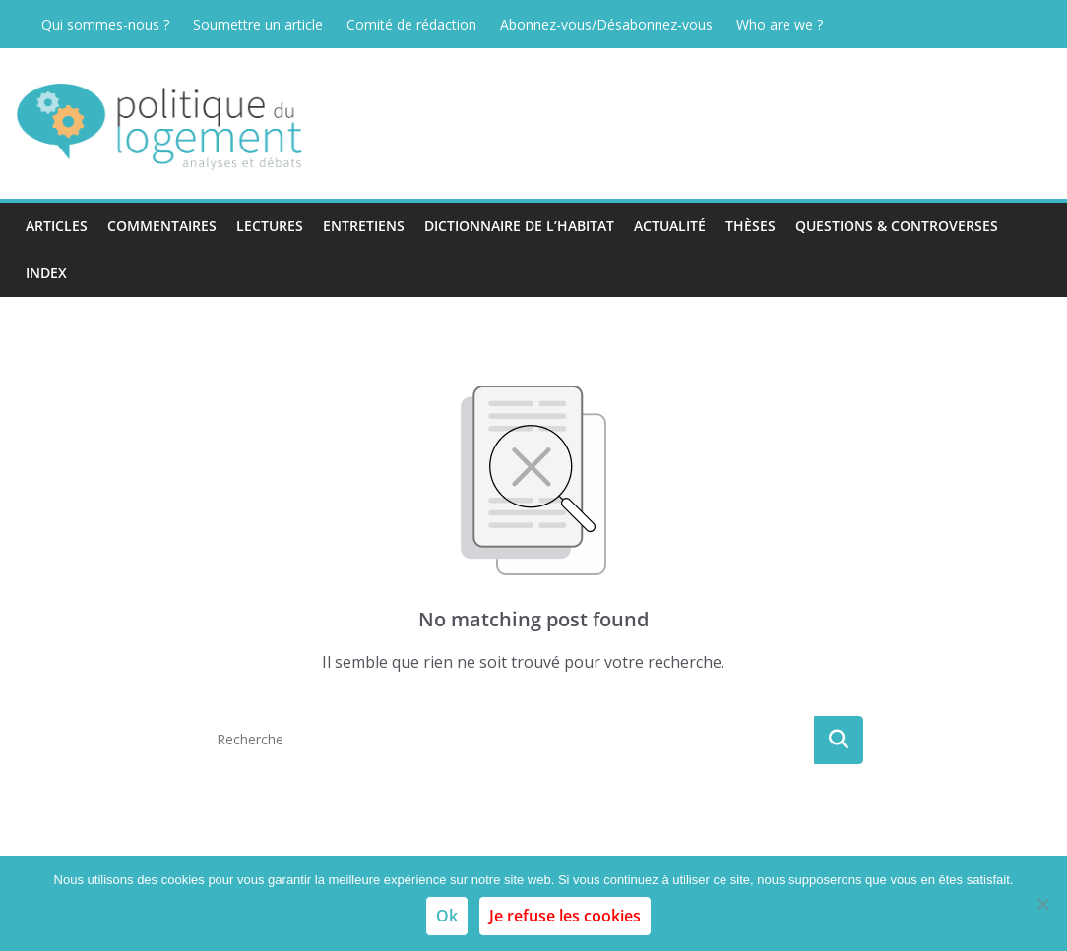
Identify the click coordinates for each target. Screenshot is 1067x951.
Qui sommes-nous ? (105, 24)
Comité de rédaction (411, 24)
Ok (447, 915)
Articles (57, 225)
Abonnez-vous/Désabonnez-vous (606, 24)
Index (46, 273)
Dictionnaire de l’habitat (519, 225)
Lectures (269, 225)
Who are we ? (779, 24)
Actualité (670, 225)
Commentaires (162, 225)
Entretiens (364, 225)
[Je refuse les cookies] (1042, 904)
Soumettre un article (258, 24)
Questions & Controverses (896, 225)
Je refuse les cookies (565, 915)
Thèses (750, 225)
